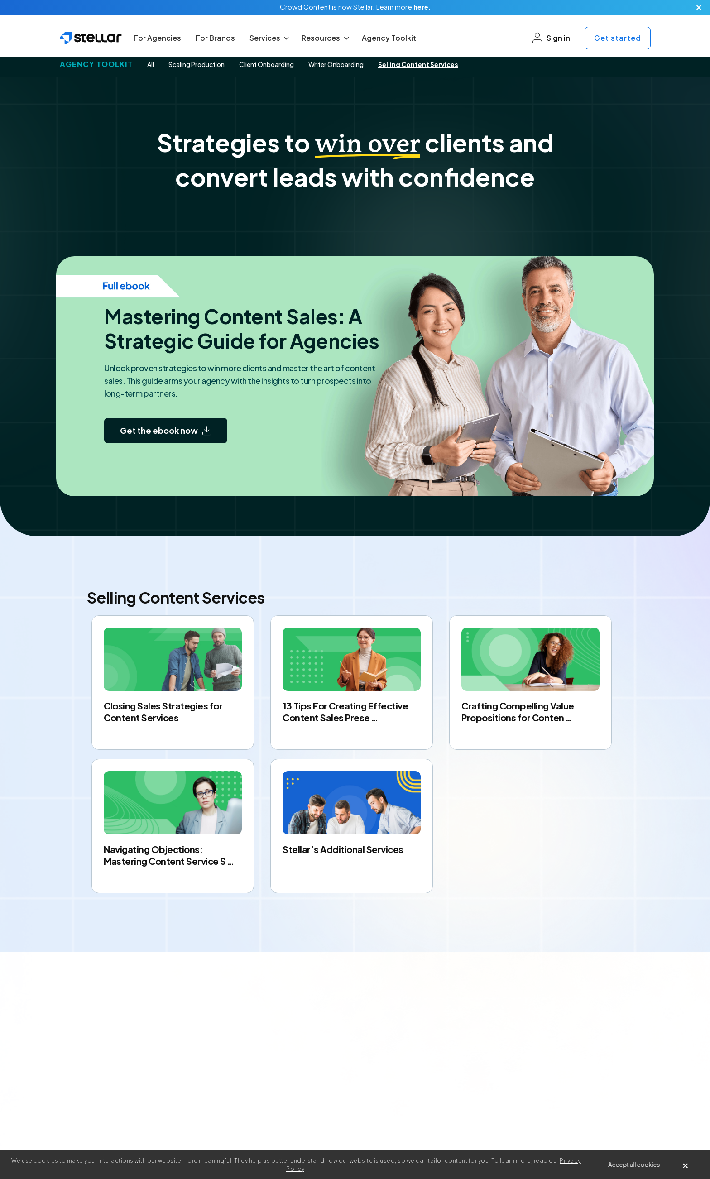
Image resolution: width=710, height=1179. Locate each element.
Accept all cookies (634, 1164)
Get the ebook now (165, 430)
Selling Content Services (418, 64)
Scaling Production (196, 64)
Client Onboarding (266, 64)
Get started (617, 38)
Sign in (551, 38)
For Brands (215, 38)
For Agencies (157, 38)
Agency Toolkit (389, 38)
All (150, 64)
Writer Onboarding (336, 64)
